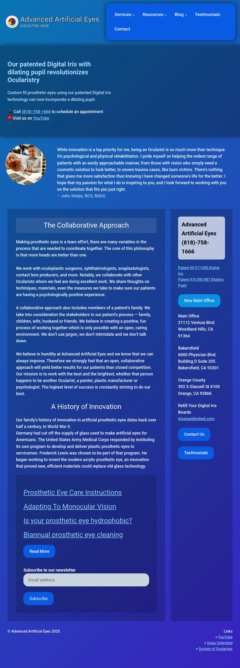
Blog (179, 14)
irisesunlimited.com (196, 418)
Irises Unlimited (219, 643)
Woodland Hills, (192, 329)
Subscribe (39, 598)
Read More (39, 551)
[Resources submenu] (166, 14)
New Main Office (199, 300)
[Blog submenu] (186, 14)
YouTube (41, 118)
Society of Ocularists (215, 649)
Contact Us (194, 434)
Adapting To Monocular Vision (69, 507)
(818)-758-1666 (36, 111)
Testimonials (196, 452)
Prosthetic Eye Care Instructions (72, 492)
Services (123, 14)
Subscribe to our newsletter (49, 570)
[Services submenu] (133, 14)
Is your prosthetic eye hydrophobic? (77, 521)
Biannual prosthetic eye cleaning (73, 535)
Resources (153, 14)
